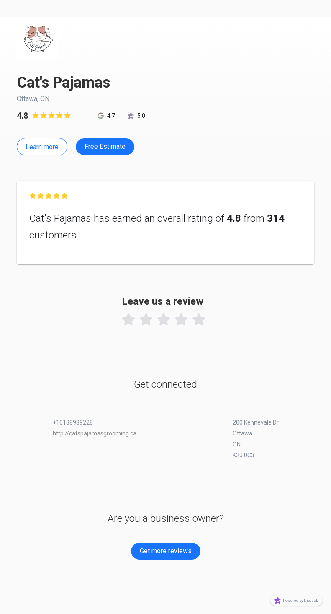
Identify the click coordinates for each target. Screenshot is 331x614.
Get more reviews (166, 551)
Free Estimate (105, 146)
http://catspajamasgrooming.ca (94, 433)
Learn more (42, 147)
